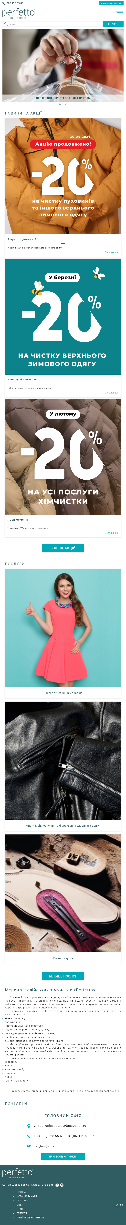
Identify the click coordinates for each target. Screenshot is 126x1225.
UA (117, 1205)
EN (121, 1205)
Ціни (20, 1205)
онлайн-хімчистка (111, 3)
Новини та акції (27, 1196)
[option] (63, 65)
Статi (20, 1209)
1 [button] (59, 104)
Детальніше (111, 252)
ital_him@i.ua (43, 1146)
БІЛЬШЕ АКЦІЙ (63, 548)
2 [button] (63, 104)
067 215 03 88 (15, 3)
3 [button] (66, 104)
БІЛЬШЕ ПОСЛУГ (63, 976)
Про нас (22, 1192)
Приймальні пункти (63, 1156)
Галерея (22, 1213)
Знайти (113, 24)
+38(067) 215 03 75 (81, 1136)
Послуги (22, 1200)
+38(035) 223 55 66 (48, 1136)
